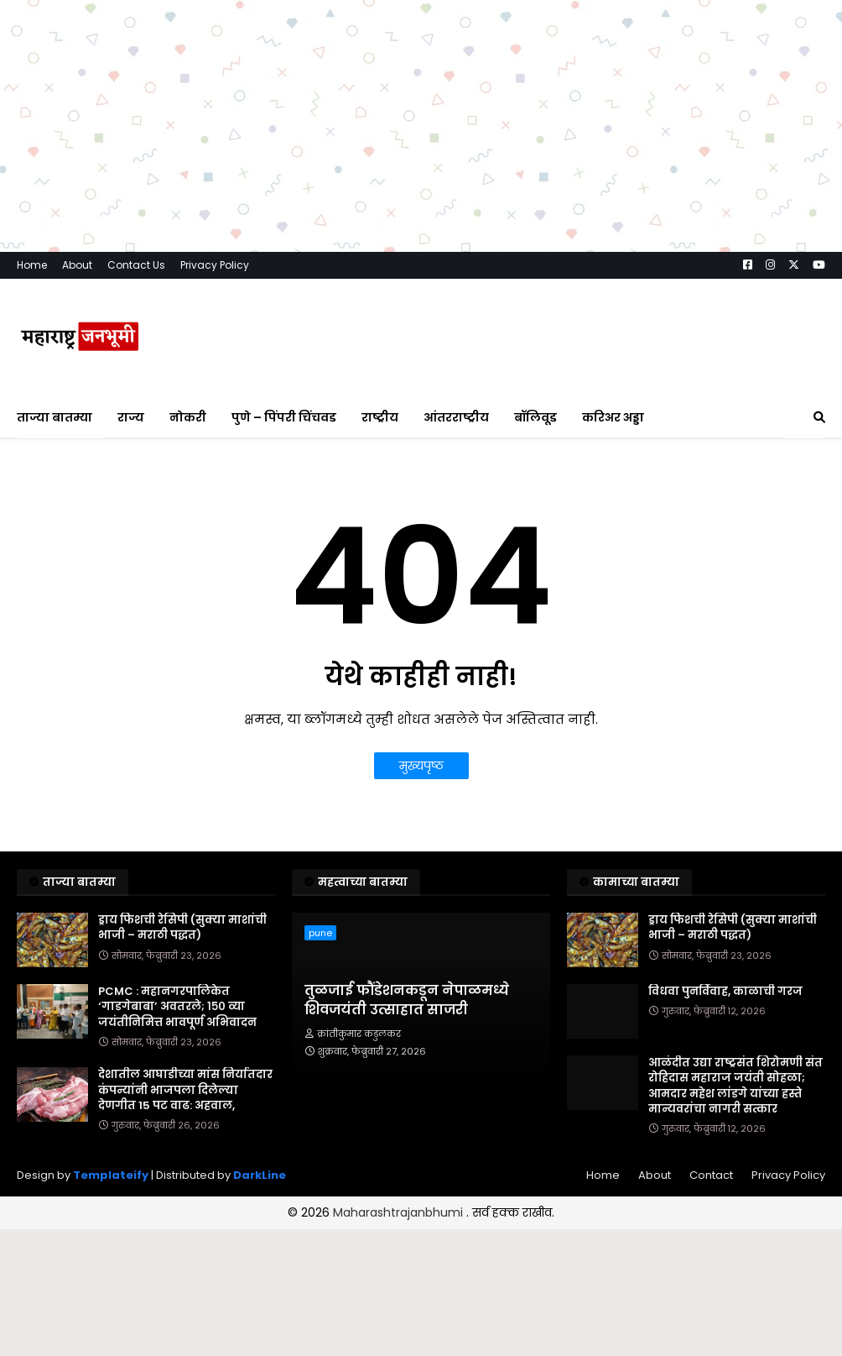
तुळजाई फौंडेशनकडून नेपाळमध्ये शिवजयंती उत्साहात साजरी (406, 1000)
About (77, 265)
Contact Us (136, 265)
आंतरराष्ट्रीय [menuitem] (456, 417)
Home (32, 265)
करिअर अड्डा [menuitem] (613, 417)
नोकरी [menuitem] (187, 417)
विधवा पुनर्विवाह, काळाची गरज (725, 991)
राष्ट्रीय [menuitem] (379, 417)
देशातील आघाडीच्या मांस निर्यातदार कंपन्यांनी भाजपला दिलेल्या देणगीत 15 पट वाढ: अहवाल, (185, 1090)
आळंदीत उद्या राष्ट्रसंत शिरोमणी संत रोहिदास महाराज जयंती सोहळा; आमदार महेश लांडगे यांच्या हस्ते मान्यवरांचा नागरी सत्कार (735, 1086)
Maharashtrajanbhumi (399, 1212)
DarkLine (259, 1175)
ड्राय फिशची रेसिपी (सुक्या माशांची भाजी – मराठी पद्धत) (182, 928)
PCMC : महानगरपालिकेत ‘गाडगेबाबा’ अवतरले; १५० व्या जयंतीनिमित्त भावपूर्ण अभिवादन (177, 1006)
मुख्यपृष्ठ (421, 765)
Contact (711, 1175)
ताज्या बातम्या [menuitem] (54, 417)
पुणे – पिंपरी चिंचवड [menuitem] (283, 417)
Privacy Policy (214, 265)
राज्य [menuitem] (130, 417)
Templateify (110, 1175)
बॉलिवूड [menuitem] (535, 417)
